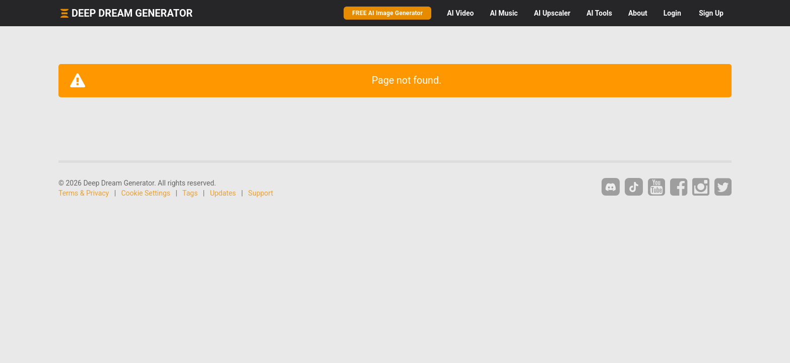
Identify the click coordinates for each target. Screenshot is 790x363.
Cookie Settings (146, 193)
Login (672, 13)
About (637, 13)
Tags (190, 193)
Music (503, 13)
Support (260, 193)
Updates (223, 193)
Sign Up (711, 13)
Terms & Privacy (83, 193)
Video (460, 13)
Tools (599, 13)
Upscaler (552, 13)
